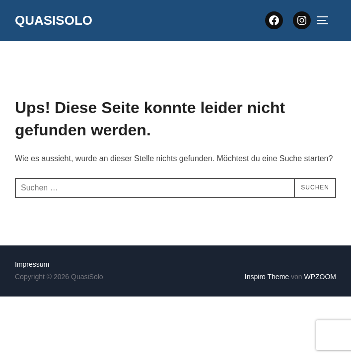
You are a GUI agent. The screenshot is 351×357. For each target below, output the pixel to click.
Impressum (32, 264)
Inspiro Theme (267, 277)
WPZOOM (320, 277)
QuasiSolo (53, 20)
